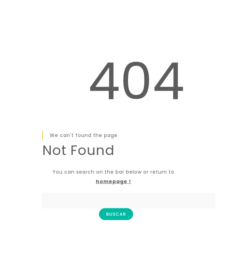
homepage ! (113, 181)
